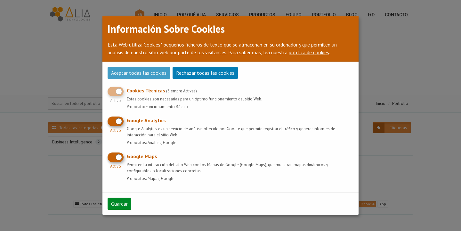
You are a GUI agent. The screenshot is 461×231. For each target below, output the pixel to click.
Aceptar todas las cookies (138, 73)
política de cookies (309, 52)
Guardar (119, 204)
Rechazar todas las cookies (205, 73)
